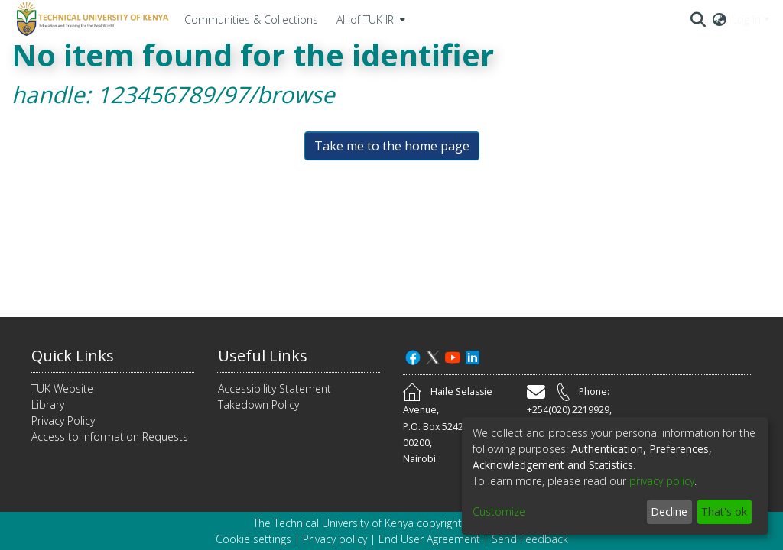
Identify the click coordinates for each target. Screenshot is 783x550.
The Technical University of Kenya (333, 523)
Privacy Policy (63, 420)
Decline (669, 511)
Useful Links (262, 355)
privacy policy (661, 481)
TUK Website (62, 388)
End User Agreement (429, 539)
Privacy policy (335, 539)
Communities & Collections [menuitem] (251, 19)
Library (47, 404)
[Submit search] (698, 19)
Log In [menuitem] (746, 19)
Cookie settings (253, 539)
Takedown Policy (258, 404)
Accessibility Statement (274, 388)
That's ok (724, 511)
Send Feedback (530, 539)
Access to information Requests (109, 436)
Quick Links (72, 355)
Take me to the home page (391, 146)
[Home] (90, 19)
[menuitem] (369, 19)
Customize (499, 511)
